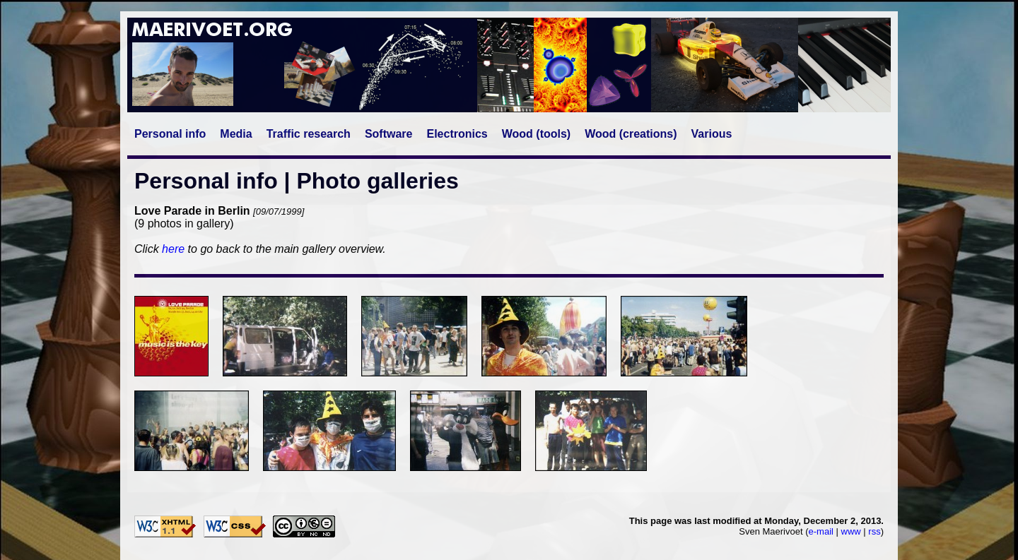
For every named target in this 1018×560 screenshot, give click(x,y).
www (851, 531)
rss (874, 531)
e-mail (821, 531)
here (173, 249)
